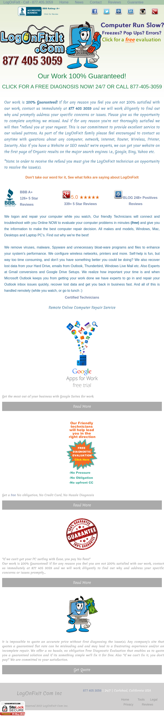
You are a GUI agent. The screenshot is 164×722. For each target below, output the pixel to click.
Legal (153, 699)
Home (64, 2)
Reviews (114, 2)
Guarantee (135, 2)
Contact (96, 2)
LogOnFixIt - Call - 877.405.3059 (28, 2)
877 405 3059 (92, 690)
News (79, 2)
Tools (141, 699)
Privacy (128, 704)
